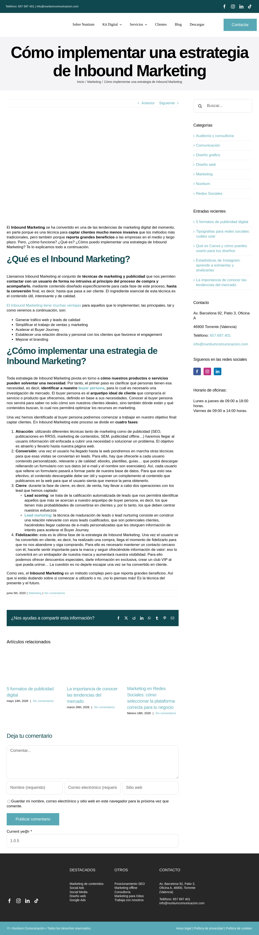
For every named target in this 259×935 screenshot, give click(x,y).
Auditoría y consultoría (215, 136)
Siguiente (167, 103)
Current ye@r (19, 831)
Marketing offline (125, 888)
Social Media (78, 892)
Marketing (35, 593)
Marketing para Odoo (129, 896)
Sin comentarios (54, 593)
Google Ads (77, 900)
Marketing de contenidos (86, 884)
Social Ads (76, 888)
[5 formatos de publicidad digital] (32, 666)
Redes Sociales (209, 193)
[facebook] (224, 6)
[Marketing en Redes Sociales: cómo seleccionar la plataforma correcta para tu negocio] (153, 666)
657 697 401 (26, 6)
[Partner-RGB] (235, 871)
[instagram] (233, 6)
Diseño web (206, 164)
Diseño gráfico (208, 155)
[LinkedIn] (217, 371)
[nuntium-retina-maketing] (30, 19)
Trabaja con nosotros (129, 900)
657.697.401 (220, 335)
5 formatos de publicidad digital (222, 222)
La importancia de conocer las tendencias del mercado (92, 695)
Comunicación (208, 145)
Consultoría (122, 892)
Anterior (148, 103)
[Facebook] (197, 371)
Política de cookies (239, 928)
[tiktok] (250, 6)
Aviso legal (183, 928)
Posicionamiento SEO (129, 884)
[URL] (150, 787)
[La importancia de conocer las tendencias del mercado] (92, 667)
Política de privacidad (208, 928)
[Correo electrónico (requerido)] (93, 787)
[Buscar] (200, 106)
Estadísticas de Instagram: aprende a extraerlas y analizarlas (218, 265)
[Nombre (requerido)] (35, 787)
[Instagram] (207, 371)
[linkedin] (241, 6)
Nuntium (203, 184)
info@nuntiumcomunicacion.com (220, 344)
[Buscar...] (222, 106)
